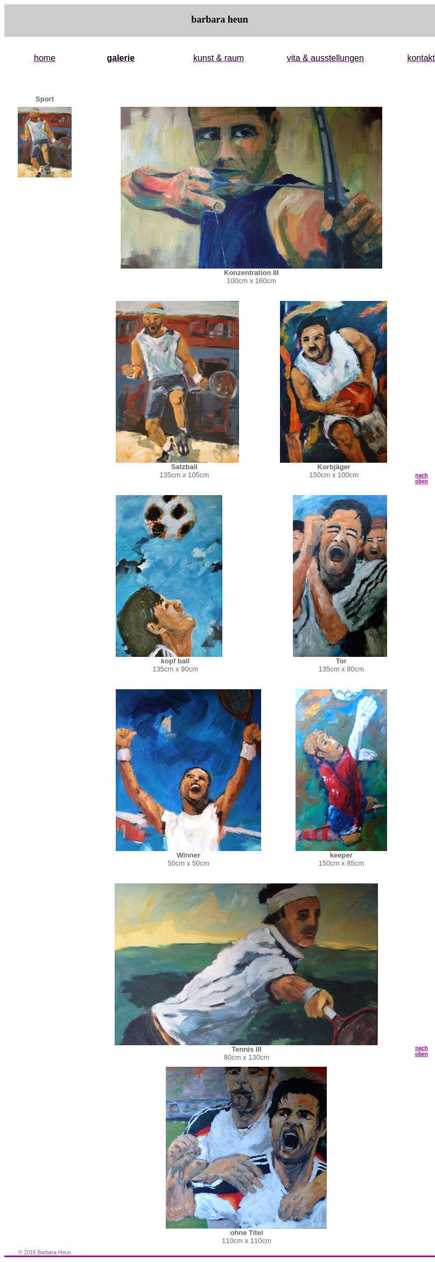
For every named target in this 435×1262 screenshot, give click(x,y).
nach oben (421, 478)
